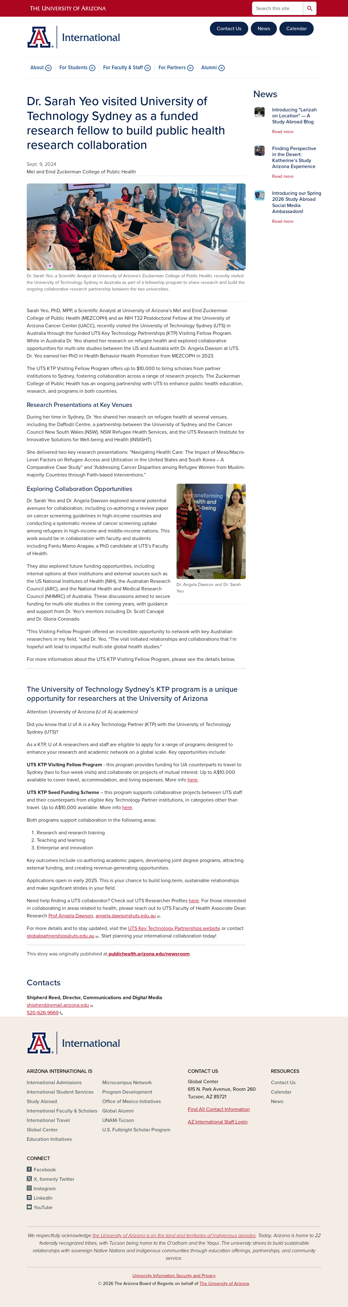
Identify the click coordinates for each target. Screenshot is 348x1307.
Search (310, 8)
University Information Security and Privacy (174, 1275)
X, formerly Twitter (54, 1179)
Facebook (45, 1170)
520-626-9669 (45, 1013)
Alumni (209, 68)
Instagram (45, 1189)
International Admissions (54, 1082)
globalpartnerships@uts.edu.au (63, 936)
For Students (73, 68)
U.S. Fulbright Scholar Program (136, 1130)
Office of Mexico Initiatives (131, 1101)
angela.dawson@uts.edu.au (128, 916)
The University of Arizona (224, 1283)
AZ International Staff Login (218, 1122)
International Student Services (60, 1092)
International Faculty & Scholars (62, 1111)
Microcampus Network (127, 1082)
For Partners (172, 68)
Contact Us (229, 28)
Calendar (296, 28)
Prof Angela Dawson (70, 916)
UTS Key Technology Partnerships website (174, 928)
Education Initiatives (49, 1139)
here (193, 780)
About (37, 68)
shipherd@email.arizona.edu (60, 1005)
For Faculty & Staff (123, 68)
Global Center (42, 1130)
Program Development (127, 1092)
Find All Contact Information (219, 1109)
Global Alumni (118, 1111)
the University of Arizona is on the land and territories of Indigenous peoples (174, 1235)
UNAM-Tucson (118, 1120)
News (264, 28)
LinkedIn (43, 1198)
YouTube (43, 1207)
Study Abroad (42, 1101)
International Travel (48, 1120)
